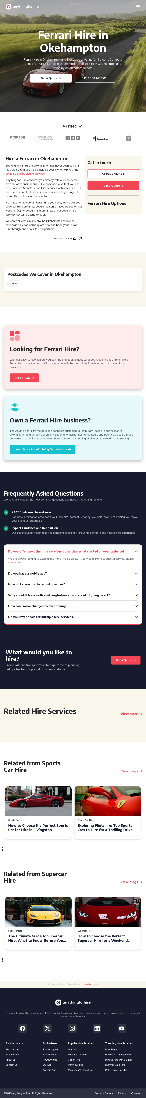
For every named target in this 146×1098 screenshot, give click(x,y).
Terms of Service (104, 1093)
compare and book (17, 173)
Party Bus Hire (75, 1064)
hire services (37, 173)
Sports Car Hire (16, 820)
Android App (49, 1070)
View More (131, 713)
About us (10, 1059)
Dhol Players (112, 1049)
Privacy (122, 1093)
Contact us (11, 1064)
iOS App (47, 1064)
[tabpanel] (38, 813)
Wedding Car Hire (77, 1054)
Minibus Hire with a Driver (118, 1059)
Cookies (135, 1093)
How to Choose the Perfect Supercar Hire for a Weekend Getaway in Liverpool (103, 938)
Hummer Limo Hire (115, 1064)
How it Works (50, 1059)
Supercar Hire (15, 931)
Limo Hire (73, 1049)
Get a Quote (12, 1049)
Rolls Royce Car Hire (116, 1070)
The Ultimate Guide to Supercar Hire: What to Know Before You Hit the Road (35, 938)
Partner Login (50, 1054)
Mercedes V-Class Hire (80, 1070)
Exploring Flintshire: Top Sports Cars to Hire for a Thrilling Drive (105, 827)
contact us (14, 562)
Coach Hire (74, 1059)
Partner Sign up (51, 1049)
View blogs (131, 771)
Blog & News (12, 1054)
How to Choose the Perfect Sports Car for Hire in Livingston (38, 827)
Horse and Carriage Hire (118, 1054)
